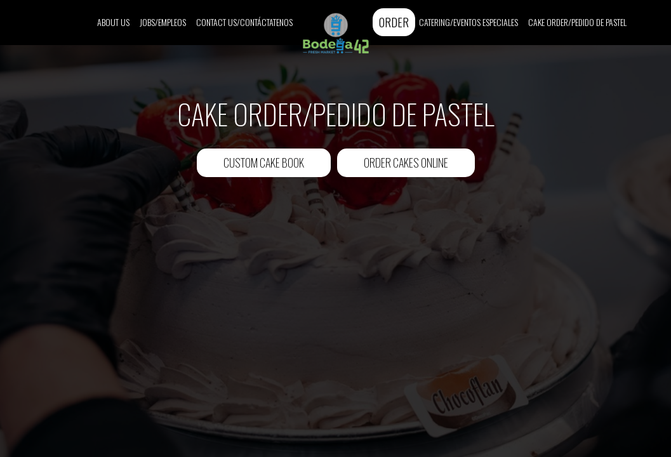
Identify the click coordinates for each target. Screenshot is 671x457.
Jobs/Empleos (163, 22)
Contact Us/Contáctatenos (244, 22)
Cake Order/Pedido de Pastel (577, 22)
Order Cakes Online (406, 162)
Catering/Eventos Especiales (468, 22)
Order (394, 21)
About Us (113, 22)
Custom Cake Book (250, 165)
